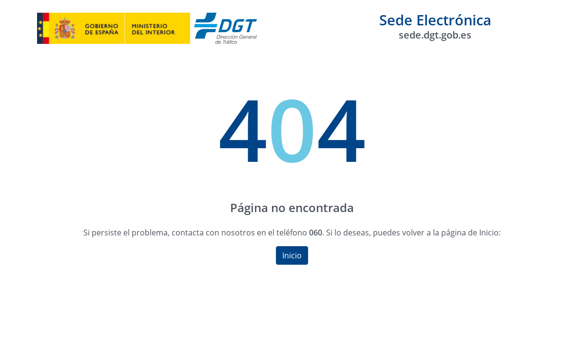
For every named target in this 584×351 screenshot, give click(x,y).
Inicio (292, 255)
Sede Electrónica (435, 25)
